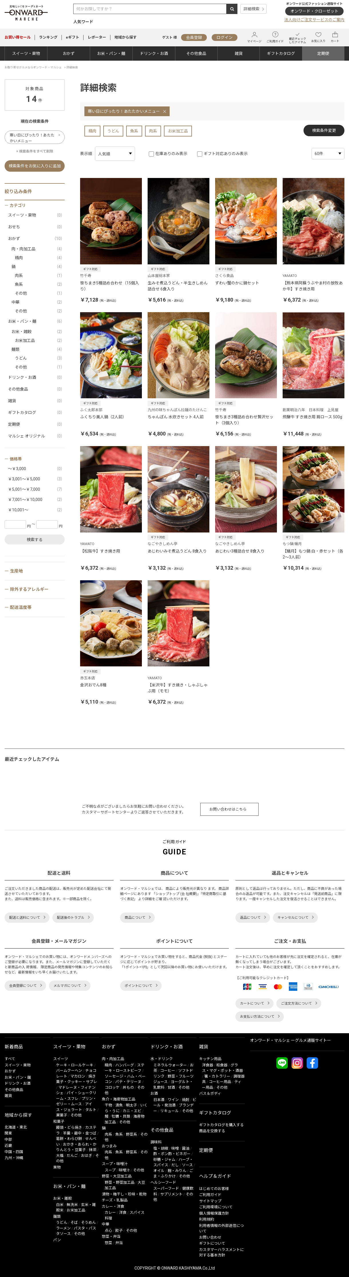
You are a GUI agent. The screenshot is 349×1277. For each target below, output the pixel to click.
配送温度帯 (20, 607)
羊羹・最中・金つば (79, 1133)
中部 (8, 1139)
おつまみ (109, 1146)
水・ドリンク (161, 1059)
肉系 (153, 131)
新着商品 (14, 1047)
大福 (60, 1155)
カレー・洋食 (113, 1206)
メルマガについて (67, 986)
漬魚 (119, 1105)
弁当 (119, 1243)
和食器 (221, 1065)
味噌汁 (124, 1170)
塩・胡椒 (160, 1148)
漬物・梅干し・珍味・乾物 (124, 1194)
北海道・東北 (16, 1127)
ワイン (173, 1100)
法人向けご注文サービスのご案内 (314, 19)
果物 (57, 1167)
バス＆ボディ (210, 1093)
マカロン (77, 1076)
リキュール (169, 1111)
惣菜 (108, 1243)
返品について (250, 918)
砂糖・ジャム (164, 1159)
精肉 (92, 131)
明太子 (131, 1105)
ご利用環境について (216, 1207)
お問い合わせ (210, 1237)
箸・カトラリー (217, 1076)
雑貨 (239, 53)
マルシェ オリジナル (36, 436)
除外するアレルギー (29, 589)
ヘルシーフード (163, 1182)
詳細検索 (251, 9)
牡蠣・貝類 (121, 1116)
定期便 (323, 53)
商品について (135, 918)
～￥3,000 (36, 469)
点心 (108, 1230)
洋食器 (207, 1065)
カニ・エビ (132, 1111)
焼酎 (185, 1100)
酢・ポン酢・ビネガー (172, 1154)
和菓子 (58, 1121)
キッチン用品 (210, 1059)
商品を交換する (212, 1131)
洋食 (122, 1212)
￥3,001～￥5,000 (36, 479)
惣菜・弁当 (111, 1236)
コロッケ (112, 1087)
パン (57, 1240)
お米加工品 (178, 131)
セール (18, 37)
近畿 (8, 1145)
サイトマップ (210, 1201)
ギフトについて (212, 1243)
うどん (113, 131)
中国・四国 (14, 1152)
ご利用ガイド (275, 37)
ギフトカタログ (281, 53)
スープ (110, 1170)
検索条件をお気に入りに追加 (35, 166)
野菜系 (131, 1134)
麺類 (38, 350)
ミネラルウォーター (170, 1065)
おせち (36, 227)
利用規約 (206, 1219)
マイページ (254, 37)
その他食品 (196, 53)
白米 (60, 1205)
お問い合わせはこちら (228, 809)
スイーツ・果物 (26, 53)
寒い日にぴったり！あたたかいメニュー (124, 111)
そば (74, 1222)
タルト (90, 1110)
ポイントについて (138, 986)
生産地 (16, 571)
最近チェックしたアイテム (297, 37)
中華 (38, 302)
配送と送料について (24, 918)
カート (335, 37)
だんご (72, 1155)
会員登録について (23, 986)
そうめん (88, 1222)
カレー (110, 1212)
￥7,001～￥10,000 (36, 500)
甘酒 (171, 1087)
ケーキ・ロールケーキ (74, 1065)
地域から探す (125, 37)
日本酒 (158, 1100)
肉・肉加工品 (38, 249)
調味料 (156, 1142)
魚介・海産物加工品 (118, 1099)
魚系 (134, 131)
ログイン (225, 37)
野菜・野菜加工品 (119, 1182)
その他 (40, 293)
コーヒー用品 (220, 1082)
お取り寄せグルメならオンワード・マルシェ (33, 67)
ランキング (48, 37)
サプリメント (171, 1194)
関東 (8, 1133)
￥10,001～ (36, 510)
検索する (35, 539)
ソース (187, 1165)
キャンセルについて (292, 918)
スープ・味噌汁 (115, 1164)
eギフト (72, 37)
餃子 (119, 1230)
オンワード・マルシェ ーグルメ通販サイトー (290, 1040)
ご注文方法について (296, 1003)
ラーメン (63, 1228)
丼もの (128, 1087)
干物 (108, 1105)
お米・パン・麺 (111, 53)
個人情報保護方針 (214, 1213)
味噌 (175, 1148)
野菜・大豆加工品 (117, 1176)
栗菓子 (61, 1115)
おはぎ (86, 1155)
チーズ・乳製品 (115, 1200)
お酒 (154, 1093)
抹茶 (92, 1150)
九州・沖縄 (14, 1158)
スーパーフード (166, 1188)
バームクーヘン (69, 1070)
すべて (10, 1059)
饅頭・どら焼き (69, 1127)
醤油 (185, 1148)
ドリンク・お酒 (154, 53)
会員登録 (194, 37)
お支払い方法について (257, 1017)
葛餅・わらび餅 (69, 1139)
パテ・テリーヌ (128, 1082)
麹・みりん (177, 1171)
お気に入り (318, 37)
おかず (69, 53)
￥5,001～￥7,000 (36, 489)
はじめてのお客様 (214, 1189)
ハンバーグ (124, 1065)
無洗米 (72, 1205)
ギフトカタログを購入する (221, 1125)
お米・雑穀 (38, 332)
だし (175, 1165)
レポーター (97, 37)
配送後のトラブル (70, 918)
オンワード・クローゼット (314, 11)
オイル (158, 1171)
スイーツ (60, 1059)
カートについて (252, 1003)
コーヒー (167, 1070)
